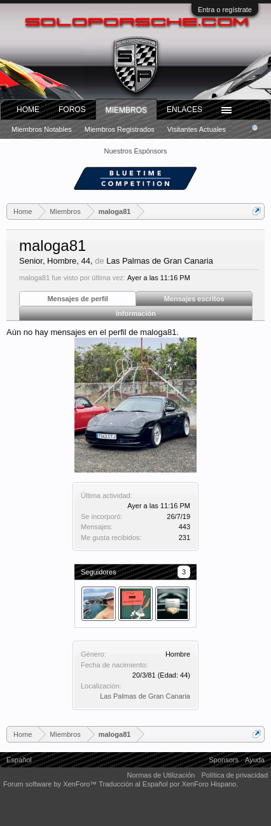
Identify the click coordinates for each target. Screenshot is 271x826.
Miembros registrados (120, 129)
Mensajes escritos (194, 299)
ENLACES (184, 109)
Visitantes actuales (196, 129)
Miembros (126, 110)
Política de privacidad (234, 775)
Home (28, 109)
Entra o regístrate (225, 9)
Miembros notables (41, 129)
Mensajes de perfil (77, 299)
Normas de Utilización (161, 775)
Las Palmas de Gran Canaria (145, 696)
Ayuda (255, 760)
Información (136, 313)
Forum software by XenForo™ (51, 784)
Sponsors (224, 760)
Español (19, 760)
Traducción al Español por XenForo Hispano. (168, 784)
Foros (72, 109)
